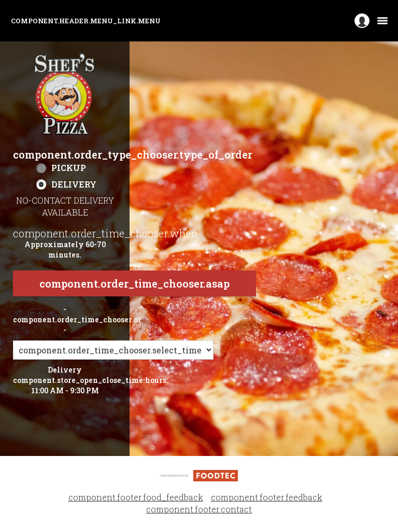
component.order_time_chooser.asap (134, 283)
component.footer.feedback (266, 497)
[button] (65, 94)
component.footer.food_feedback (135, 497)
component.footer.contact (199, 509)
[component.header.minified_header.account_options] (361, 20)
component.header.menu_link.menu (86, 21)
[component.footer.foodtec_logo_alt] (199, 474)
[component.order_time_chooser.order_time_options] (113, 350)
